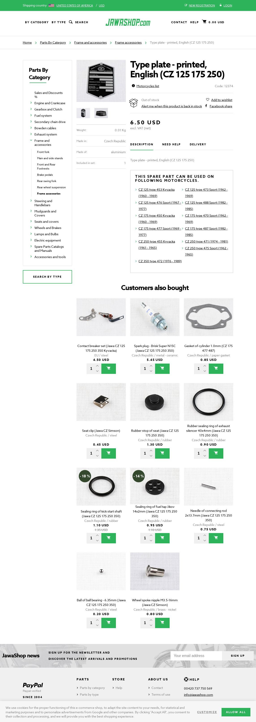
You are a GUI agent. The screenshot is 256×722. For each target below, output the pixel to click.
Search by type (47, 277)
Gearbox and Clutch (48, 109)
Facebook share (221, 106)
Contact (179, 22)
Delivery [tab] (198, 144)
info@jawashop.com (198, 694)
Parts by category (92, 688)
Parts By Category (53, 42)
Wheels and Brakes (47, 228)
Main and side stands (50, 158)
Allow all (236, 712)
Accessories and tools (50, 257)
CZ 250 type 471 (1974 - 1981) (206, 241)
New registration (200, 6)
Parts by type (89, 694)
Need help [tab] (171, 144)
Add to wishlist (221, 100)
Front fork (43, 152)
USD (102, 5)
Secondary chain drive (50, 122)
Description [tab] (141, 144)
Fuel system (43, 115)
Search (78, 22)
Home (27, 42)
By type (59, 22)
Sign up (238, 656)
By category (37, 22)
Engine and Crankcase (49, 103)
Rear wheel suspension (51, 187)
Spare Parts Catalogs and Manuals (49, 248)
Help (194, 22)
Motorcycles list (145, 86)
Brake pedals (45, 175)
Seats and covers (46, 221)
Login (225, 6)
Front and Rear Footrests (46, 166)
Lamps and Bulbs (46, 234)
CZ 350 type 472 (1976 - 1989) (160, 261)
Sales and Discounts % (48, 95)
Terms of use (160, 694)
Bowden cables (45, 128)
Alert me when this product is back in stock (171, 106)
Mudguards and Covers (45, 213)
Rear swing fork (46, 181)
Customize (207, 712)
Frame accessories (128, 42)
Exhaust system (45, 134)
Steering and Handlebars (43, 203)
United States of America (74, 5)
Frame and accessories (90, 42)
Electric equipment (47, 240)
